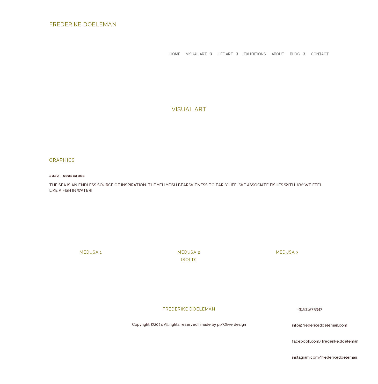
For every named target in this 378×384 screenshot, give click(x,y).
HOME (175, 54)
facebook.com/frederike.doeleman (325, 341)
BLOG (295, 54)
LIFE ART (225, 54)
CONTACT (320, 54)
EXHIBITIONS (255, 54)
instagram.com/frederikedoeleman (324, 357)
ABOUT (278, 54)
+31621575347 (309, 309)
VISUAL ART (196, 54)
